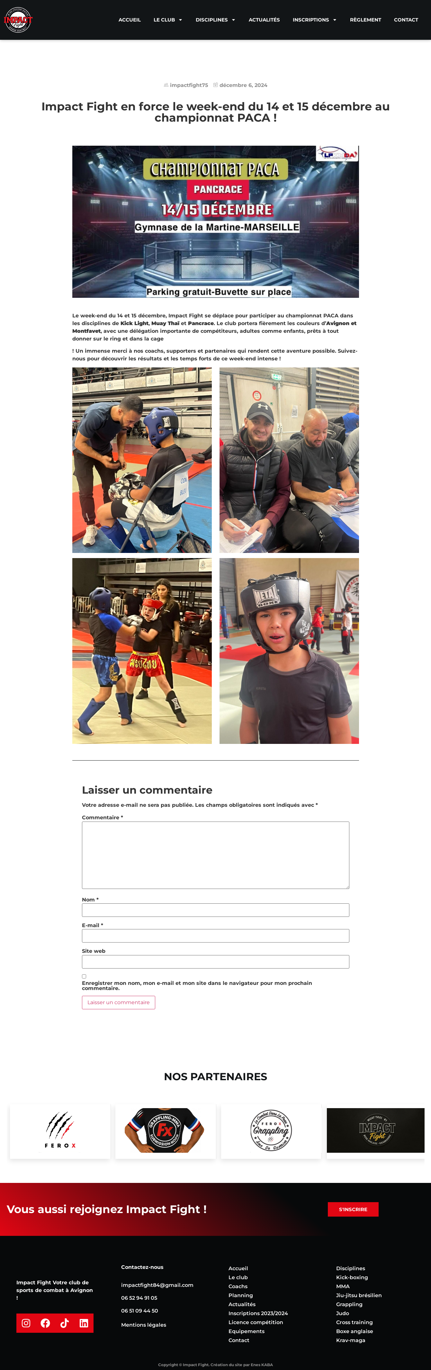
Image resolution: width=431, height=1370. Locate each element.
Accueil (130, 20)
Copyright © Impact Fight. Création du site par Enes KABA (215, 1364)
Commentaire (102, 817)
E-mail (92, 925)
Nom (90, 899)
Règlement (365, 20)
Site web (93, 951)
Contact (406, 20)
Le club (168, 19)
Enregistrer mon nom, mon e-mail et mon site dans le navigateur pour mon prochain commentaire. (197, 986)
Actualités (264, 20)
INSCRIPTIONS (315, 19)
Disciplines (216, 19)
